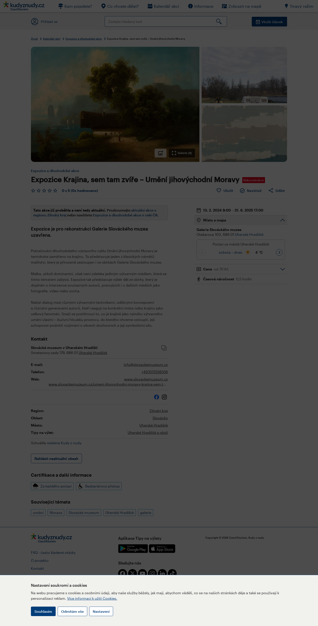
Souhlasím (43, 611)
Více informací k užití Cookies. (92, 598)
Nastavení (101, 611)
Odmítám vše (72, 611)
